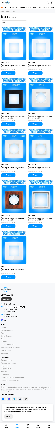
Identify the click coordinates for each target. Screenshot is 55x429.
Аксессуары (4, 353)
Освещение (4, 342)
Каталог (8, 11)
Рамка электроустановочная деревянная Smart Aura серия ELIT (12, 219)
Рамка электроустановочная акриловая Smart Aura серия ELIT (39, 168)
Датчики (3, 339)
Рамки (3, 333)
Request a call (6, 299)
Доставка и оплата (6, 360)
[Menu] (2, 2)
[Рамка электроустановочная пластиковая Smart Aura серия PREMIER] (41, 196)
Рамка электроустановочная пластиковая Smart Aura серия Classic (13, 66)
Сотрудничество (6, 369)
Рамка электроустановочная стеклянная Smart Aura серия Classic (39, 66)
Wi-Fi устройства (13, 7)
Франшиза (4, 371)
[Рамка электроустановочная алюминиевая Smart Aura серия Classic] (14, 94)
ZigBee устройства (25, 7)
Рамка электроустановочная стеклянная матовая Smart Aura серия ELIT (12, 168)
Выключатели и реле (7, 330)
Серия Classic (37, 7)
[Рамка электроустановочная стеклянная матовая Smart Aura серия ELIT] (14, 145)
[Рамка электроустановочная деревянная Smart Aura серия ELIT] (14, 196)
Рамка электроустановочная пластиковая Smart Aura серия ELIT (40, 117)
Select (8, 73)
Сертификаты (5, 374)
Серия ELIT (46, 7)
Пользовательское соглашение (10, 380)
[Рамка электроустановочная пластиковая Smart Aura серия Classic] (14, 43)
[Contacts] (52, 2)
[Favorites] (25, 27)
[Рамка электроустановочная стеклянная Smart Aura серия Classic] (41, 43)
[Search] (48, 2)
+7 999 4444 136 (7, 295)
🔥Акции (3, 7)
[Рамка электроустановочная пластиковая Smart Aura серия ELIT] (41, 94)
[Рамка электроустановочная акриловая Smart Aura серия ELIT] (41, 145)
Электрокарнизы (6, 350)
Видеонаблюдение (6, 336)
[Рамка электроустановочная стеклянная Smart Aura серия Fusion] (14, 247)
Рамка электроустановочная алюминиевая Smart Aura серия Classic (13, 117)
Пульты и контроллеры (7, 344)
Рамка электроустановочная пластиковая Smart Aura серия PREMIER (40, 219)
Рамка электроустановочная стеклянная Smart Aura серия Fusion (12, 270)
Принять (8, 416)
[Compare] (25, 30)
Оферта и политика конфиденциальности (13, 377)
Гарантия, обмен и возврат (8, 363)
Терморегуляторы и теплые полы (10, 347)
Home (2, 11)
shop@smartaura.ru (9, 304)
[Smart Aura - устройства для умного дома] (7, 2)
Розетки (3, 327)
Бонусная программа (6, 366)
